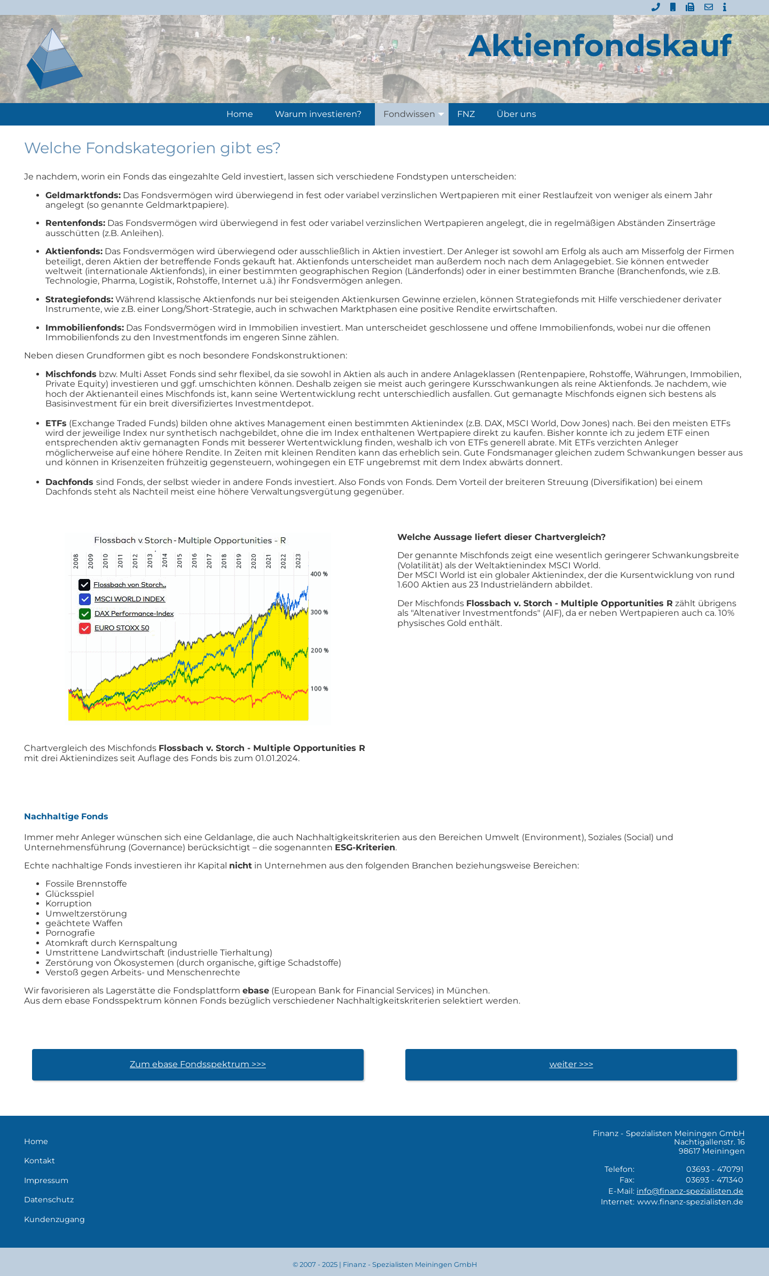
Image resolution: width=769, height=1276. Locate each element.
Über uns (516, 114)
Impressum (46, 1180)
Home (239, 114)
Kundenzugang (54, 1219)
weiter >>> (571, 1064)
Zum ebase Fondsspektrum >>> (198, 1064)
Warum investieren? (318, 114)
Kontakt (39, 1160)
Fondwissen (416, 114)
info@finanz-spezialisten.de (690, 1191)
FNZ (466, 114)
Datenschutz (49, 1199)
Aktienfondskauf (600, 45)
